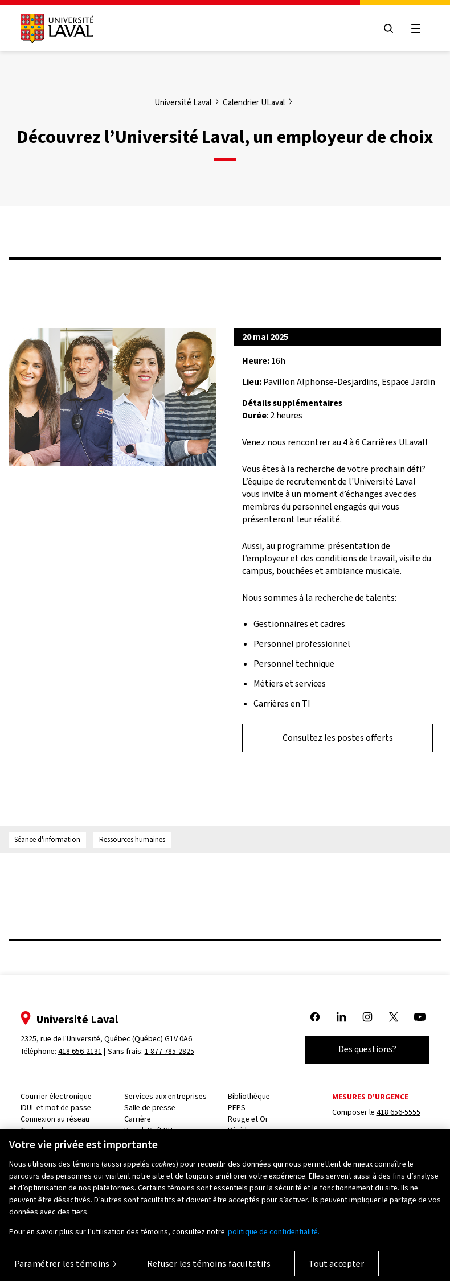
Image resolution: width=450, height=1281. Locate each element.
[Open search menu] (388, 28)
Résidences (247, 1130)
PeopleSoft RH (148, 1130)
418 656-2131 (80, 1051)
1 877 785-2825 (169, 1051)
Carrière (137, 1119)
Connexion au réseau (55, 1119)
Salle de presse (149, 1107)
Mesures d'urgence (370, 1096)
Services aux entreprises (165, 1096)
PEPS (237, 1107)
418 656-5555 (398, 1112)
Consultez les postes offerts (338, 738)
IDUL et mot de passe (56, 1107)
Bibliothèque (249, 1096)
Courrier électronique (56, 1096)
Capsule (34, 1130)
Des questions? (367, 1049)
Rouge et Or (248, 1119)
